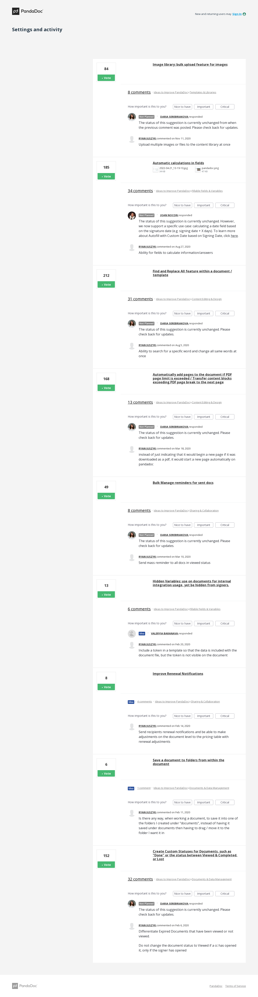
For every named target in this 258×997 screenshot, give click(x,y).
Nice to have (183, 107)
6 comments (139, 609)
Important (205, 107)
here (234, 235)
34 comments (140, 190)
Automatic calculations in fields (178, 163)
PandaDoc (216, 986)
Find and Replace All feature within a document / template (192, 273)
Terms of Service (235, 986)
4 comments (144, 701)
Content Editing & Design (207, 299)
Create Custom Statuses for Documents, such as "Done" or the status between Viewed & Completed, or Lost (195, 855)
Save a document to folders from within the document (188, 762)
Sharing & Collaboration (204, 510)
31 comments (140, 299)
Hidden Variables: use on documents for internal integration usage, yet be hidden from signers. (192, 583)
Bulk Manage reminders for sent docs (183, 482)
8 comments (139, 92)
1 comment (144, 788)
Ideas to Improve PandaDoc (171, 92)
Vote (107, 78)
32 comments (140, 879)
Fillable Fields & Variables (207, 191)
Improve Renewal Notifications (178, 673)
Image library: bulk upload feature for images (190, 64)
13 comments (140, 402)
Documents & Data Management (209, 788)
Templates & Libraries (203, 92)
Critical (227, 107)
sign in (237, 14)
